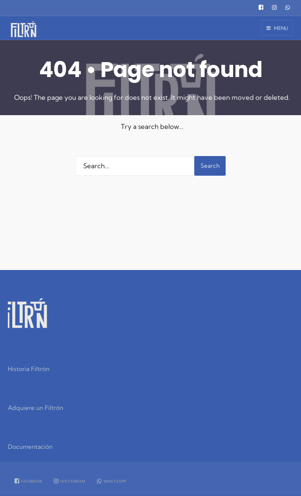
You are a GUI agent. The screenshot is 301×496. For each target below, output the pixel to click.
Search (210, 165)
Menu (277, 28)
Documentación (30, 446)
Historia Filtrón (28, 369)
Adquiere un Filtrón (35, 407)
